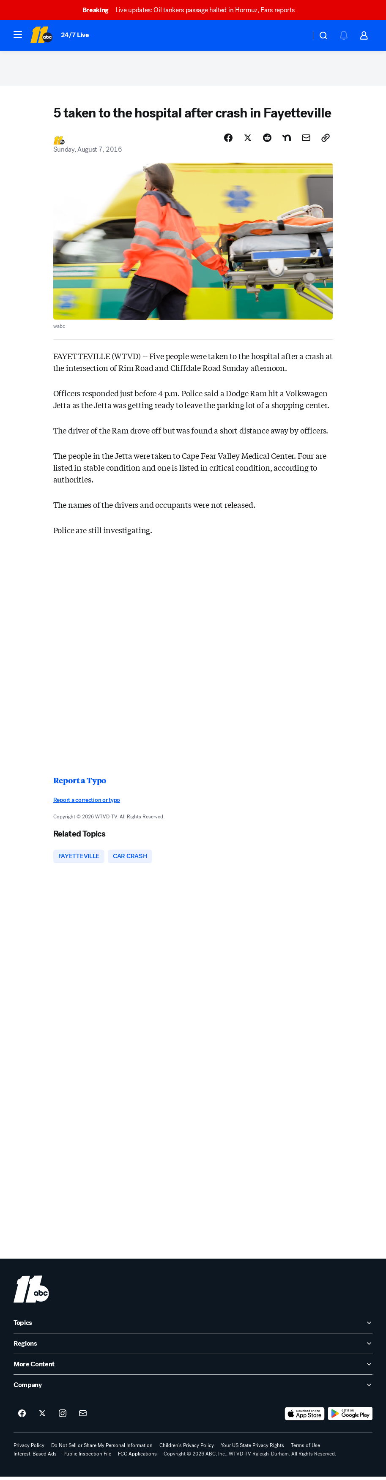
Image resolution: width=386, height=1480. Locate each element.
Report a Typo (80, 782)
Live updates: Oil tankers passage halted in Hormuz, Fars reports (192, 9)
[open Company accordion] (193, 1388)
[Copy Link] (325, 141)
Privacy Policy (29, 1448)
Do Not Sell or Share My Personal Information (102, 1448)
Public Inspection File (87, 1457)
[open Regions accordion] (193, 1347)
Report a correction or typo (86, 803)
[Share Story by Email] (306, 141)
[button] (18, 34)
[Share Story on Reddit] (267, 141)
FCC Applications (137, 1457)
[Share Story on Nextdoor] (286, 141)
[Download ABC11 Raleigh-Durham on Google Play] (350, 1417)
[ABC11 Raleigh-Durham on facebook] (22, 1417)
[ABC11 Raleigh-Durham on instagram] (62, 1417)
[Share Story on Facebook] (228, 141)
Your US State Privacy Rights (252, 1448)
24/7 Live (75, 34)
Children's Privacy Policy (186, 1448)
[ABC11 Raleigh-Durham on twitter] (42, 1417)
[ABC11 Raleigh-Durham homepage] (41, 35)
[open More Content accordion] (193, 1367)
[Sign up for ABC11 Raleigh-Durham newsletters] (82, 1417)
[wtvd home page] (31, 1292)
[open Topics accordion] (193, 1326)
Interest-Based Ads (35, 1457)
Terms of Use (305, 1448)
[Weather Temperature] (297, 35)
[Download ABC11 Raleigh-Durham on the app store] (305, 1417)
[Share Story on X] (248, 141)
